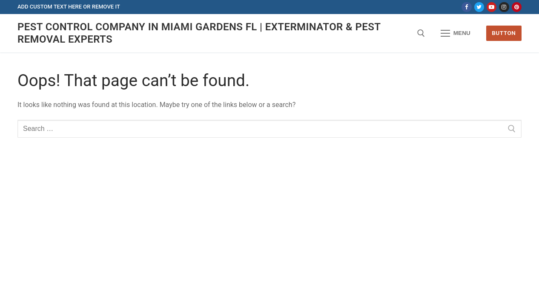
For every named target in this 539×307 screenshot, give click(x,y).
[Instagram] (504, 7)
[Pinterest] (517, 7)
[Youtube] (491, 7)
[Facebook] (466, 7)
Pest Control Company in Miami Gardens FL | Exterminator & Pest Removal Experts (199, 33)
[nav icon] (455, 33)
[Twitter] (479, 7)
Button (504, 32)
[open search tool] (421, 33)
